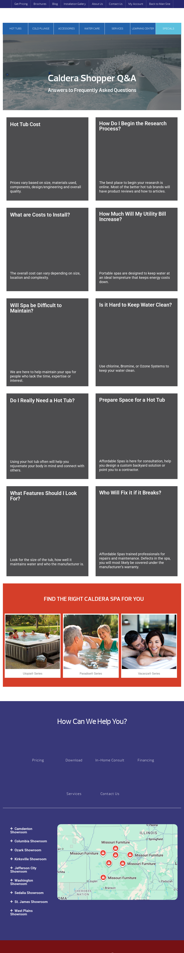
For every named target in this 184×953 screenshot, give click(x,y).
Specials (168, 28)
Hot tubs (16, 28)
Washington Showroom (21, 882)
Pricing (38, 760)
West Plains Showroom (21, 912)
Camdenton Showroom (21, 830)
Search (12, 16)
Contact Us (116, 4)
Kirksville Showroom (31, 859)
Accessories (66, 28)
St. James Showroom (31, 902)
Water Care (92, 28)
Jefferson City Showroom (23, 870)
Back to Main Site (159, 4)
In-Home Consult (110, 760)
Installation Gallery (75, 4)
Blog (55, 4)
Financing (146, 760)
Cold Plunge (40, 28)
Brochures (40, 4)
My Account (135, 4)
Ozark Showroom (28, 850)
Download (74, 760)
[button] (30, 830)
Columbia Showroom (31, 841)
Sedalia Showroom (29, 893)
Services (117, 28)
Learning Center (143, 28)
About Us (97, 4)
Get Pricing (21, 4)
